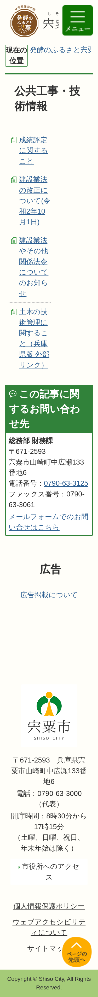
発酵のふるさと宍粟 (62, 50)
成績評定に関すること (33, 150)
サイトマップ (49, 948)
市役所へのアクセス (50, 871)
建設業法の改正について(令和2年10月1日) (34, 200)
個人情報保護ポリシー (49, 906)
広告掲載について (49, 595)
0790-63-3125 (66, 483)
